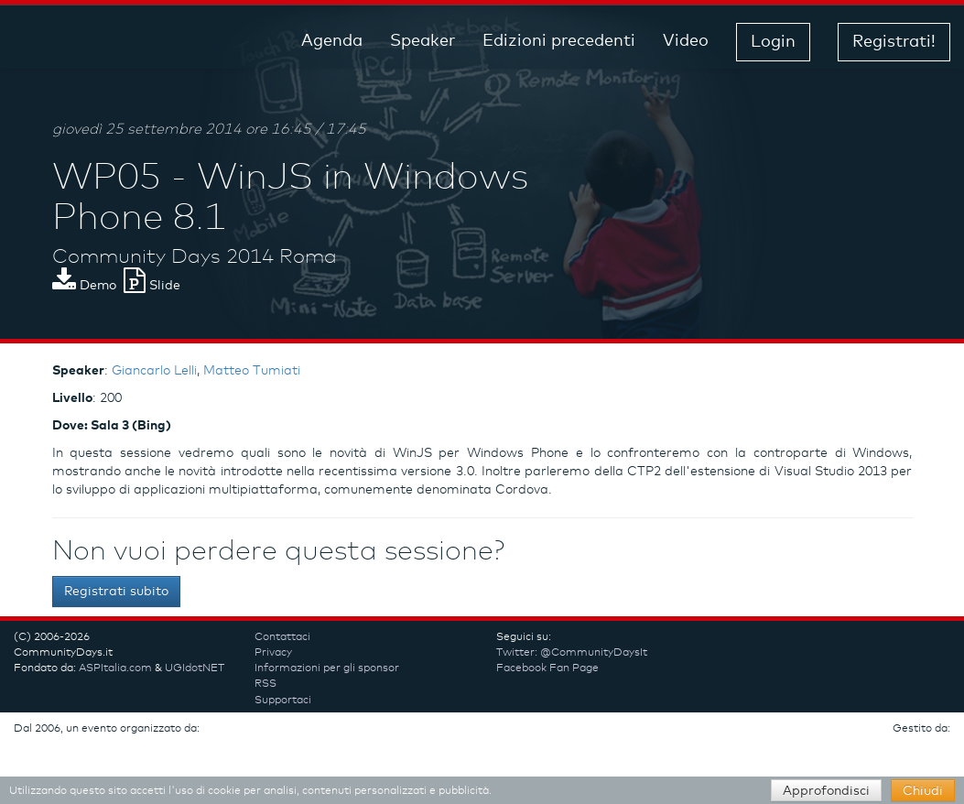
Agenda (332, 41)
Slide (152, 285)
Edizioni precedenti (558, 41)
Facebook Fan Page (547, 668)
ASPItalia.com (115, 668)
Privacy (273, 652)
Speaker (422, 41)
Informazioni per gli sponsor (327, 668)
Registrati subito (116, 591)
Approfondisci (826, 791)
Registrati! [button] (894, 42)
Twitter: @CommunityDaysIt (571, 652)
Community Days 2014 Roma (194, 257)
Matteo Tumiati (251, 370)
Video (686, 41)
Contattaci (282, 637)
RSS (265, 684)
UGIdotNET (194, 668)
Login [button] (773, 42)
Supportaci (283, 700)
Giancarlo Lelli (154, 370)
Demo (84, 285)
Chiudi (923, 791)
